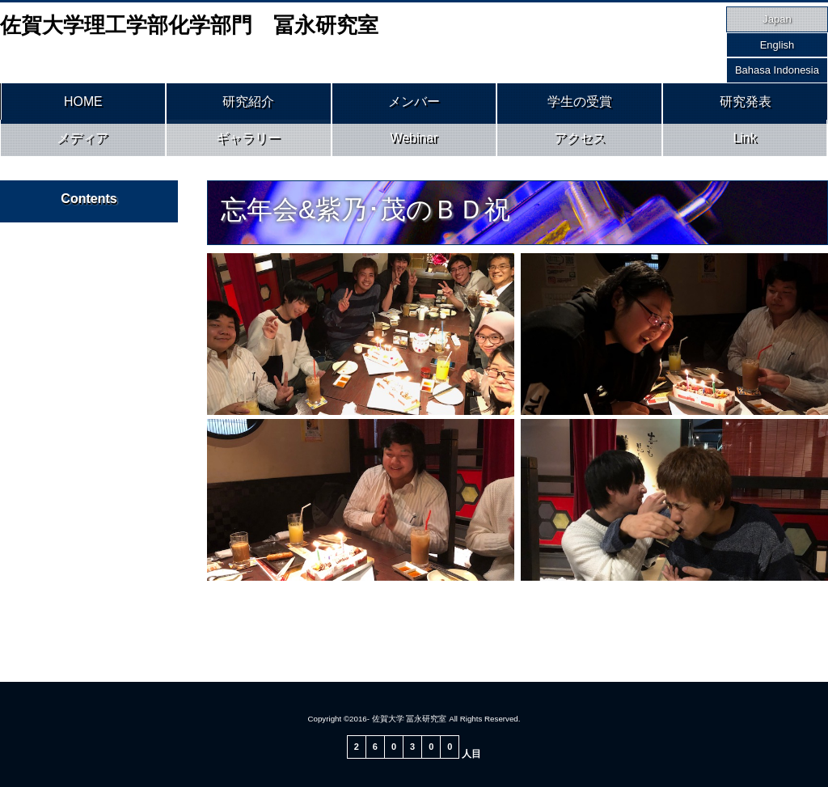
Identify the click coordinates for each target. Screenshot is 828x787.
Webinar (414, 144)
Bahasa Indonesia (777, 70)
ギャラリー (248, 144)
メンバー (414, 103)
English (777, 45)
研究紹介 (248, 103)
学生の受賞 (579, 103)
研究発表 (745, 103)
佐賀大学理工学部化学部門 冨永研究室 (189, 25)
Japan (777, 19)
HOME (83, 103)
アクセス (579, 144)
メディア (82, 144)
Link (745, 144)
